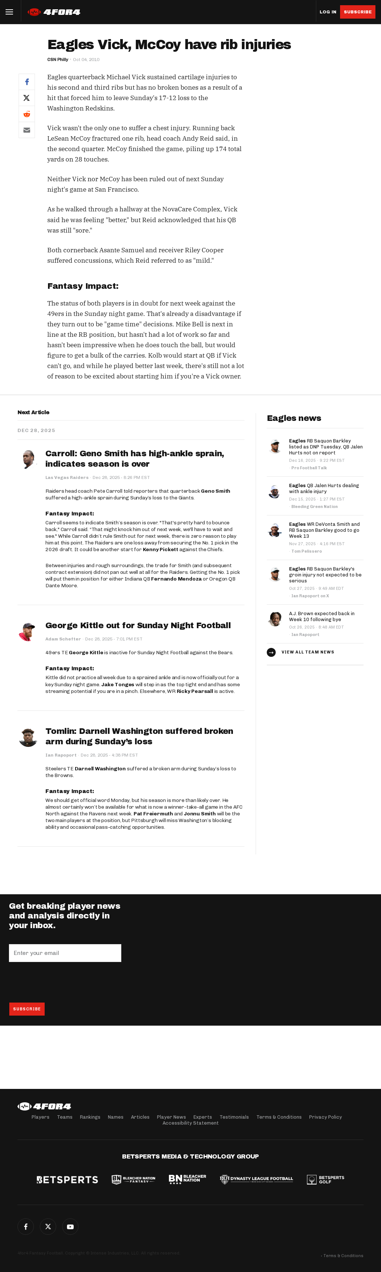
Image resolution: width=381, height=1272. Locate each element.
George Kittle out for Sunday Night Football (138, 625)
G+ (70, 1226)
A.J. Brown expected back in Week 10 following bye (322, 616)
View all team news (308, 652)
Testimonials (234, 1117)
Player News (171, 1117)
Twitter (48, 1226)
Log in (328, 12)
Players (40, 1117)
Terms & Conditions (279, 1117)
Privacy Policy (325, 1117)
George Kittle (86, 652)
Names (116, 1117)
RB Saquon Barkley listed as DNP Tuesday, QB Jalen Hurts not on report (326, 447)
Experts (202, 1117)
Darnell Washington (100, 769)
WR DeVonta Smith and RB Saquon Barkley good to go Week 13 (324, 530)
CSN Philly (57, 59)
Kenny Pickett (160, 549)
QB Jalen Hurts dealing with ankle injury (324, 488)
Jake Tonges (117, 684)
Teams (65, 1117)
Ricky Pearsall (195, 691)
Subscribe (358, 12)
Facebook (25, 1226)
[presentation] (65, 982)
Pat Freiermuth (153, 814)
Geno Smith (215, 491)
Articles (140, 1117)
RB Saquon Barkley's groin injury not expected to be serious (325, 575)
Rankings (90, 1117)
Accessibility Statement (191, 1123)
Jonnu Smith (200, 814)
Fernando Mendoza (176, 579)
